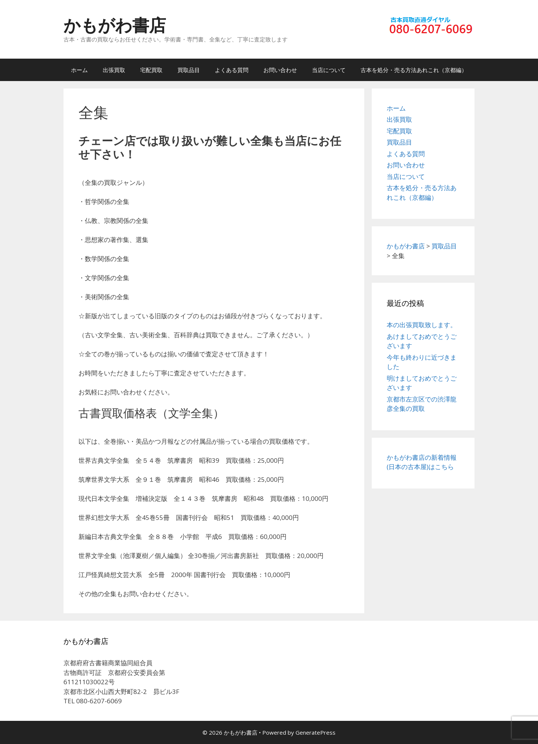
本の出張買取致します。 (422, 324)
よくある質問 (231, 70)
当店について (329, 70)
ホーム (79, 70)
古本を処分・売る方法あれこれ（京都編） (414, 70)
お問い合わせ (280, 70)
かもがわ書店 (115, 24)
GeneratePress (316, 732)
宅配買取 (151, 70)
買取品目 (188, 70)
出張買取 (114, 70)
